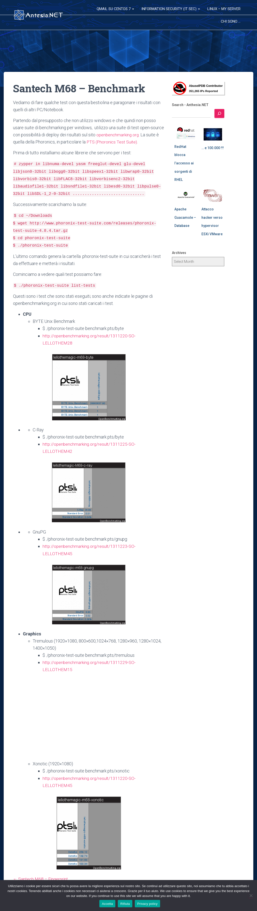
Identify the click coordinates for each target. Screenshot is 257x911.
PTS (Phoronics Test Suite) (112, 141)
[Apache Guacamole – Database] (186, 195)
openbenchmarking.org (118, 134)
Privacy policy (147, 904)
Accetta (107, 904)
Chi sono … (231, 21)
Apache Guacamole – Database (185, 217)
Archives (179, 253)
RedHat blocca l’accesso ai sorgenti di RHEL (184, 163)
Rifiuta (125, 904)
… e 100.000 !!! (212, 148)
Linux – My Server (224, 9)
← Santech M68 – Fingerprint (41, 878)
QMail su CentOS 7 (115, 9)
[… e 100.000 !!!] (213, 134)
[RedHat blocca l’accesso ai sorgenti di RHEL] (186, 133)
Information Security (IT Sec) (170, 9)
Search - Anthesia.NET (190, 105)
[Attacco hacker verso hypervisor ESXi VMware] (213, 195)
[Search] (219, 113)
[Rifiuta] (250, 895)
